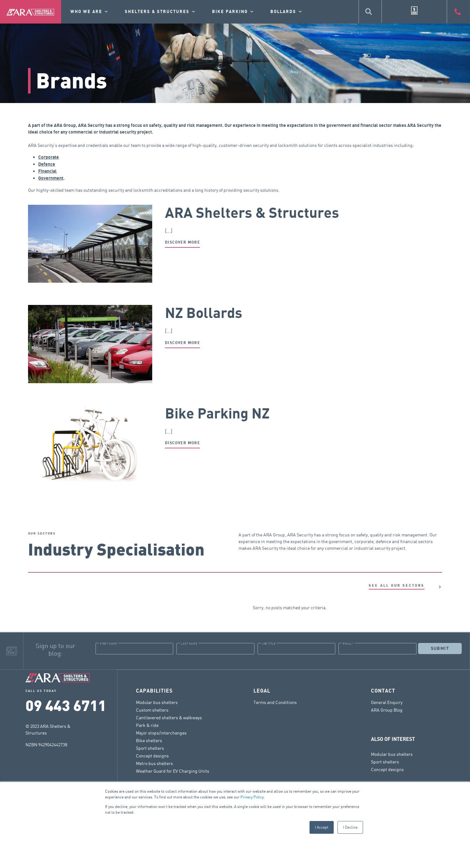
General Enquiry (386, 702)
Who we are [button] (89, 11)
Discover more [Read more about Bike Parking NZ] (182, 443)
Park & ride (147, 725)
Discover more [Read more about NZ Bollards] (182, 343)
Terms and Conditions (275, 702)
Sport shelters (150, 747)
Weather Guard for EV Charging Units (172, 770)
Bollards (286, 11)
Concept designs (152, 755)
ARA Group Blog (386, 709)
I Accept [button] (321, 827)
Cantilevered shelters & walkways (169, 717)
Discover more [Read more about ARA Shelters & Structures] (182, 242)
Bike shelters (149, 740)
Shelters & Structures (160, 11)
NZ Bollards (203, 313)
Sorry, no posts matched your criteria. (290, 607)
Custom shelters (152, 709)
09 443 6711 (65, 705)
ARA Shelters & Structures (252, 213)
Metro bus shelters (154, 763)
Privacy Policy (252, 797)
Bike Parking (233, 11)
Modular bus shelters (157, 702)
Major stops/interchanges (161, 732)
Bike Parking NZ (217, 414)
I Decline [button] (350, 827)
